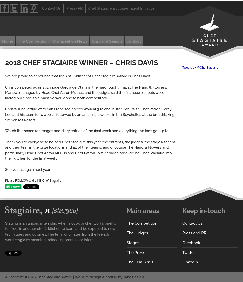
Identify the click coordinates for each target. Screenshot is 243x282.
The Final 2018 (140, 262)
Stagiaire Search (107, 41)
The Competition (33, 41)
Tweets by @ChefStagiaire (200, 67)
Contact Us (192, 223)
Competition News (70, 41)
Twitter (188, 252)
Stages (133, 242)
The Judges (137, 232)
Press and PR (194, 232)
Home (7, 41)
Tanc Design (133, 277)
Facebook (191, 242)
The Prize (135, 252)
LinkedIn (190, 262)
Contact (134, 41)
